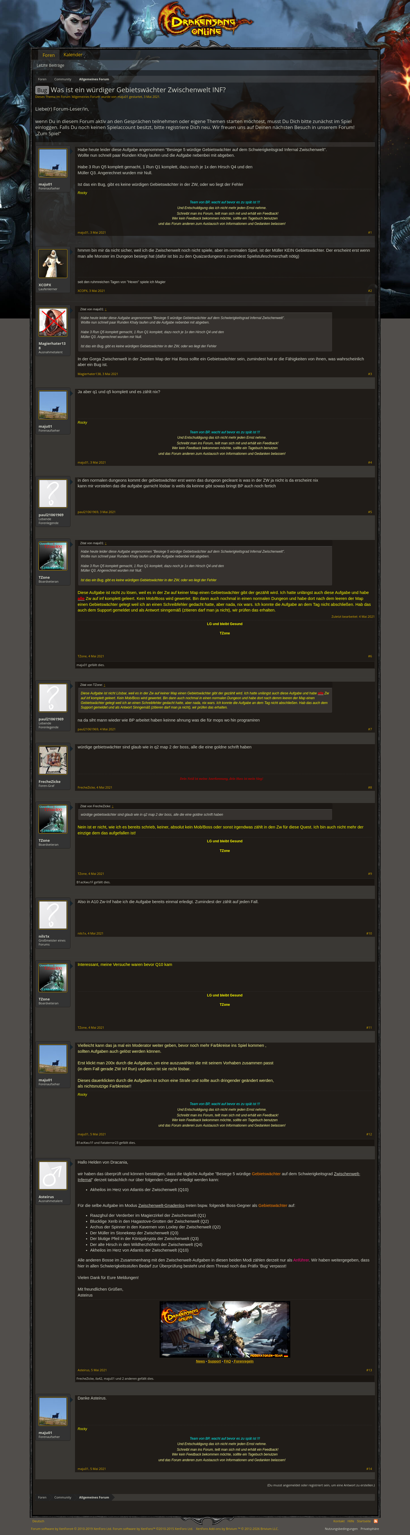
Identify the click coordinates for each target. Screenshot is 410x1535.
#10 (369, 933)
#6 (370, 656)
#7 (370, 729)
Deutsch (38, 1521)
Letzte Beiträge (51, 65)
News (200, 1361)
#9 (370, 874)
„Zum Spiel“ (48, 133)
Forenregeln (244, 1361)
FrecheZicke (50, 781)
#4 (370, 462)
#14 (369, 1469)
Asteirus (46, 1196)
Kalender (73, 54)
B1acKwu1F (85, 882)
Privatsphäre (370, 1529)
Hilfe (350, 1521)
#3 (370, 374)
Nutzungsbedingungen (341, 1529)
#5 (370, 512)
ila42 (98, 1378)
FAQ (227, 1361)
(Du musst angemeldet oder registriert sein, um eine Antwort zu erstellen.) (321, 1485)
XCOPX (45, 285)
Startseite (364, 1521)
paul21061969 (51, 515)
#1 (370, 232)
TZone (44, 577)
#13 (369, 1370)
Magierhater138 (52, 345)
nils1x (44, 936)
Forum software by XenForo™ (153, 1529)
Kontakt (339, 1521)
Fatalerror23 (109, 1142)
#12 (369, 1134)
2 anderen (129, 1378)
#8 (370, 787)
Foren (49, 55)
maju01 (122, 96)
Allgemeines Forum (86, 96)
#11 (369, 1028)
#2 (370, 291)
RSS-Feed (376, 1521)
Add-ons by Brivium (237, 1529)
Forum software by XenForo (71, 1529)
